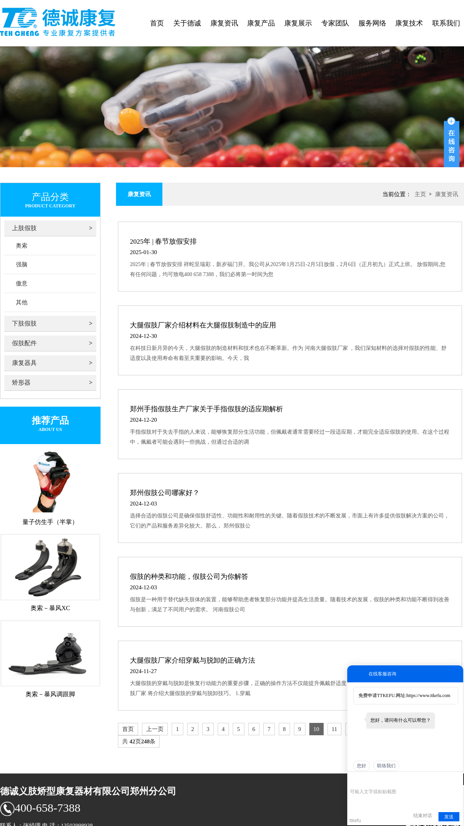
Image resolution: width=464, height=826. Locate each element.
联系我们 (446, 23)
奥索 (21, 246)
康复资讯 (224, 23)
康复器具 (24, 363)
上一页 (155, 729)
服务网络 (372, 23)
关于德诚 (187, 23)
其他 (21, 302)
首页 (157, 23)
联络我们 (386, 765)
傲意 (21, 283)
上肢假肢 (24, 228)
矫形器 (21, 382)
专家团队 (335, 23)
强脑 (21, 264)
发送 (449, 816)
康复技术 (409, 23)
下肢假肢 (24, 323)
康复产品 (261, 23)
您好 (361, 765)
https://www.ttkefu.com (428, 695)
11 (334, 729)
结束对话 (422, 815)
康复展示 (298, 23)
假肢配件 (24, 343)
